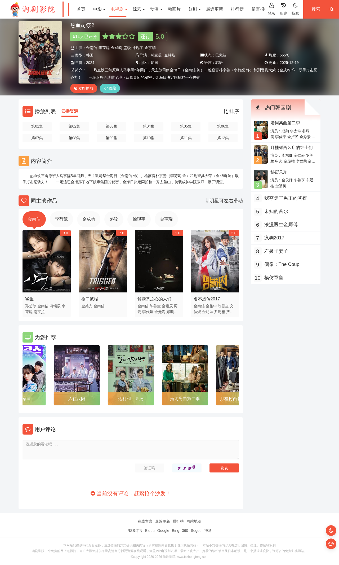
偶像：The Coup (282, 264)
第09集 (111, 138)
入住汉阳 (76, 398)
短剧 (195, 9)
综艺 (139, 9)
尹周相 (219, 312)
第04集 (149, 126)
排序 (231, 111)
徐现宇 (137, 48)
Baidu (150, 530)
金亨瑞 (150, 48)
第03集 (111, 126)
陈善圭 (155, 306)
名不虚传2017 (207, 299)
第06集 (223, 126)
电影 (99, 9)
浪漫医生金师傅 (281, 224)
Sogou (196, 530)
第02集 (74, 126)
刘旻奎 (223, 306)
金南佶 (91, 48)
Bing (175, 530)
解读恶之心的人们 (154, 299)
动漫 (156, 9)
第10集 (149, 138)
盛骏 (127, 48)
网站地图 (193, 521)
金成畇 (116, 48)
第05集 (186, 126)
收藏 (110, 88)
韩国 (89, 55)
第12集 (223, 138)
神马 (208, 530)
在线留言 (145, 521)
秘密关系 (278, 172)
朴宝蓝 (156, 55)
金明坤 (207, 312)
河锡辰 (55, 306)
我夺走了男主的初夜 (285, 198)
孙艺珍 (30, 306)
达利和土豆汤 (131, 398)
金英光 (86, 306)
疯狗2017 (274, 237)
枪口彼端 (89, 299)
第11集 (186, 138)
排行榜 (237, 9)
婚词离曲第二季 (185, 398)
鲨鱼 (29, 299)
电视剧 (119, 9)
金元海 (160, 312)
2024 (90, 62)
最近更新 (214, 9)
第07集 (37, 138)
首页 (81, 9)
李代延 (147, 312)
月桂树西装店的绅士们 (291, 147)
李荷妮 (104, 48)
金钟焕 (169, 55)
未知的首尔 (276, 211)
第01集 (37, 126)
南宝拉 (39, 312)
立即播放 (83, 88)
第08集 (74, 138)
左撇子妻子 (276, 251)
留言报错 (260, 9)
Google (163, 530)
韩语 (219, 62)
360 (185, 530)
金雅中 (211, 306)
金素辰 (167, 306)
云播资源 (69, 111)
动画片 (174, 9)
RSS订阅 (134, 530)
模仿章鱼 (22, 398)
